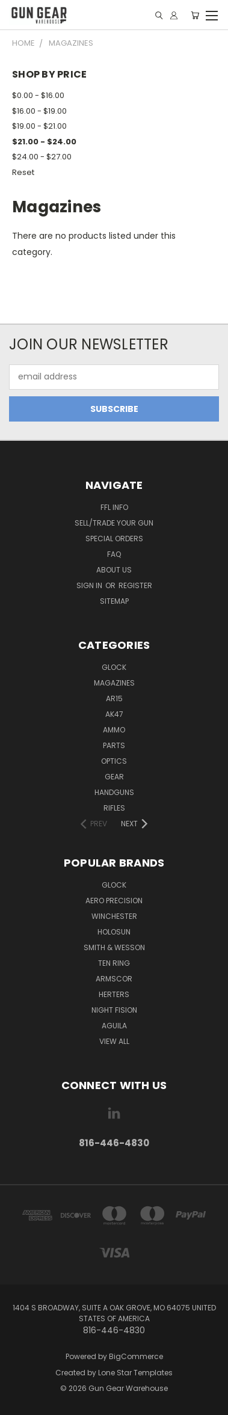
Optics (114, 761)
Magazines (114, 683)
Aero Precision (114, 900)
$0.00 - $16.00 (38, 95)
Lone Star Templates (135, 1372)
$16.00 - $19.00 (39, 111)
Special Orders (114, 538)
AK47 (114, 714)
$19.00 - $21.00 (39, 126)
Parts (114, 745)
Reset (23, 172)
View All (114, 1041)
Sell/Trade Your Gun (114, 523)
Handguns (114, 792)
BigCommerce (136, 1356)
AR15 (114, 698)
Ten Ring (114, 963)
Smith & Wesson (114, 947)
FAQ (114, 554)
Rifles (114, 808)
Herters (114, 994)
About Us (114, 570)
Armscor (114, 979)
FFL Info (114, 507)
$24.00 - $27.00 (42, 156)
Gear (114, 777)
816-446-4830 (114, 1143)
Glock (114, 667)
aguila (114, 1026)
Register (135, 585)
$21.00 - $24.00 (44, 141)
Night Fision (114, 1010)
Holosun (114, 932)
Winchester (114, 916)
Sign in (90, 585)
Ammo (114, 730)
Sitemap (114, 601)
